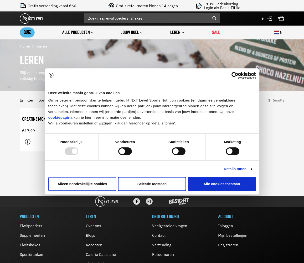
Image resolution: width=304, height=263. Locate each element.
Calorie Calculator (101, 254)
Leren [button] (175, 32)
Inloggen (225, 225)
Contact (159, 235)
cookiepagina (60, 117)
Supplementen (32, 235)
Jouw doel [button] (130, 32)
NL (279, 32)
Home (25, 46)
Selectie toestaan (152, 184)
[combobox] (152, 18)
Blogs (90, 235)
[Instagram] (149, 201)
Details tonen (235, 169)
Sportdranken (31, 254)
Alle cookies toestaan (221, 184)
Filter (29, 100)
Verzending (161, 244)
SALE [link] (216, 32)
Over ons (93, 225)
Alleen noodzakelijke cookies (82, 184)
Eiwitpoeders (31, 225)
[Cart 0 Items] (281, 18)
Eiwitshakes (30, 244)
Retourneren (163, 254)
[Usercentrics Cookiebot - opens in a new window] (235, 75)
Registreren (228, 244)
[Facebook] (136, 201)
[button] (265, 18)
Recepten (94, 244)
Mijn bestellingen (232, 235)
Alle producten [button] (76, 32)
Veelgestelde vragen (169, 225)
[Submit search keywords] (214, 18)
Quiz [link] (27, 32)
